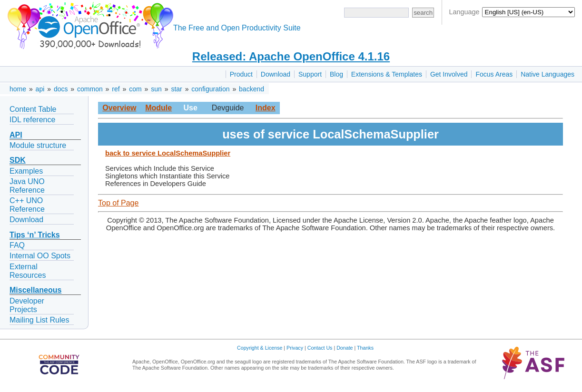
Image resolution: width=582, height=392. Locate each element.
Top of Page (118, 203)
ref (115, 89)
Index (266, 108)
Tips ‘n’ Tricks (35, 235)
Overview (119, 108)
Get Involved (449, 74)
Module (158, 108)
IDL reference (32, 120)
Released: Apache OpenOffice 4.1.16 (291, 56)
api (40, 89)
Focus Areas (494, 74)
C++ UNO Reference (27, 204)
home (18, 89)
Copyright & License (259, 348)
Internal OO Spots (40, 256)
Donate (344, 348)
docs (61, 89)
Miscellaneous (35, 290)
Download (275, 74)
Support (310, 74)
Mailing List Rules (39, 320)
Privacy (294, 348)
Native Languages (547, 74)
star (176, 89)
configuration (210, 89)
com (135, 89)
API (16, 135)
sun (156, 89)
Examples (26, 171)
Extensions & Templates (386, 74)
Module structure (38, 145)
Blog (336, 74)
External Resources (28, 271)
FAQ (17, 245)
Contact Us (320, 348)
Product (241, 74)
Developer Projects (27, 305)
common (90, 89)
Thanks (365, 348)
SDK (18, 160)
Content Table (33, 109)
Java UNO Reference (27, 185)
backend (251, 89)
